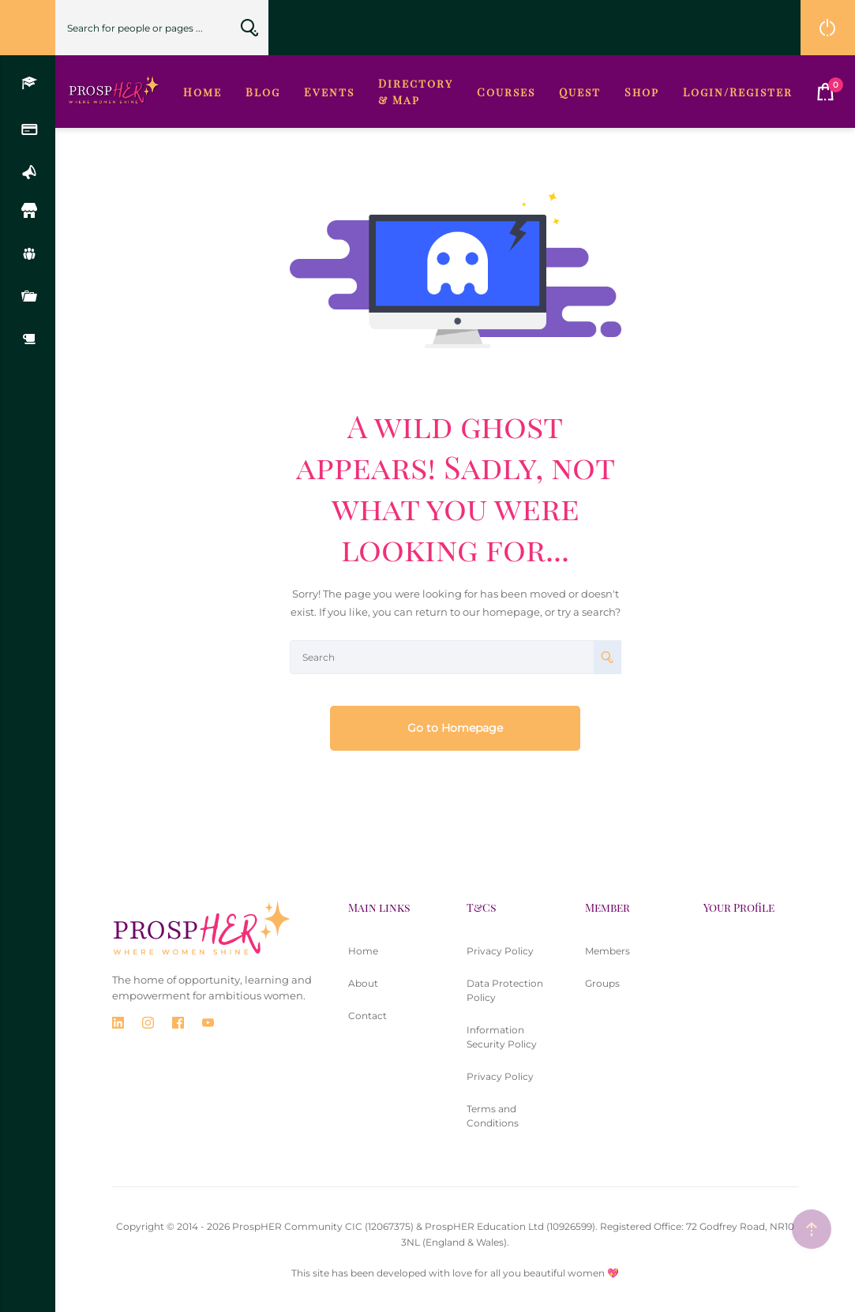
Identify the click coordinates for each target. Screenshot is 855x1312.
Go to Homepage (455, 728)
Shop (641, 91)
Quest (580, 91)
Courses (506, 91)
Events (329, 91)
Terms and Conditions (493, 1116)
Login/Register (738, 91)
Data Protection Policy (505, 990)
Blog (263, 91)
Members (607, 951)
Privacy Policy (500, 951)
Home (202, 91)
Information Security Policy (502, 1037)
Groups (602, 983)
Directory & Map (415, 91)
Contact (367, 1015)
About (363, 983)
